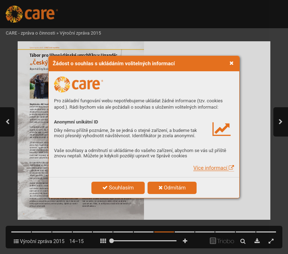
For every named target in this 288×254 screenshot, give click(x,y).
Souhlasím (118, 188)
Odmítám (172, 188)
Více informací (213, 168)
